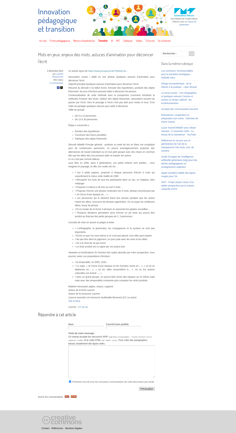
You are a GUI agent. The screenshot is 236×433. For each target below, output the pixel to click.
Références (57, 428)
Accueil (42, 40)
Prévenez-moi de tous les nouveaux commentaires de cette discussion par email (113, 382)
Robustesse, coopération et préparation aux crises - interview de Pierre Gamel (179, 118)
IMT (118, 40)
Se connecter (164, 40)
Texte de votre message (81, 333)
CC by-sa (83, 307)
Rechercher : (170, 53)
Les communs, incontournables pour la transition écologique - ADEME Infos (177, 74)
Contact (45, 428)
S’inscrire (150, 40)
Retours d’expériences (84, 40)
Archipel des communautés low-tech (179, 109)
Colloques (127, 40)
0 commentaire (56, 83)
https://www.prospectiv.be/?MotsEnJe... (108, 71)
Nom (70, 324)
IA (112, 40)
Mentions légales (73, 428)
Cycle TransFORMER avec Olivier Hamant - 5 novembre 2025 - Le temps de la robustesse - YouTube (178, 131)
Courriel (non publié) (117, 324)
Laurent (59, 74)
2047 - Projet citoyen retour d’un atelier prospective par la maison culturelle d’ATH (177, 185)
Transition (103, 40)
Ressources (57, 77)
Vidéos (139, 40)
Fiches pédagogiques (60, 40)
